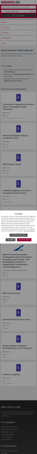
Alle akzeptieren (24, 239)
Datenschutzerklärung (29, 231)
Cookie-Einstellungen (18, 235)
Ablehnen (11, 239)
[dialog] (18, 227)
